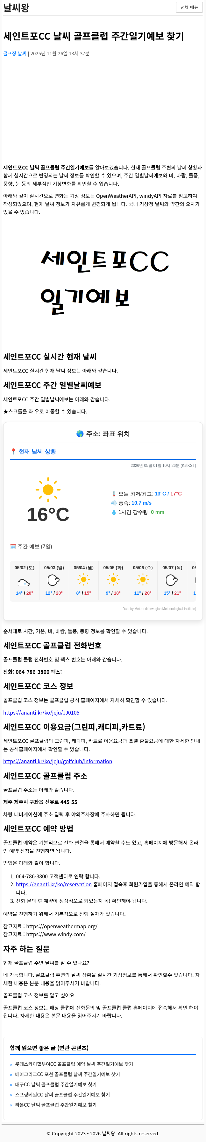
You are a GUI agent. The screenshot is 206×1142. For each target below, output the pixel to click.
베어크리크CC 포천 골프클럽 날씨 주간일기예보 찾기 (67, 1074)
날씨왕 (16, 7)
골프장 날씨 (15, 53)
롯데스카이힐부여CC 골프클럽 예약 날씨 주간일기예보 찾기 (74, 1064)
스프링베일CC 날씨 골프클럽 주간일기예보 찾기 (62, 1094)
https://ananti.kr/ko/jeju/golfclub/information (57, 761)
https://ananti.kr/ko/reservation (54, 884)
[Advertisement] (103, 106)
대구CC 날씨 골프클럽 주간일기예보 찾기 (55, 1084)
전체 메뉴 (189, 7)
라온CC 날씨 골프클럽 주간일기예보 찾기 (55, 1104)
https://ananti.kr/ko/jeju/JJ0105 (41, 712)
